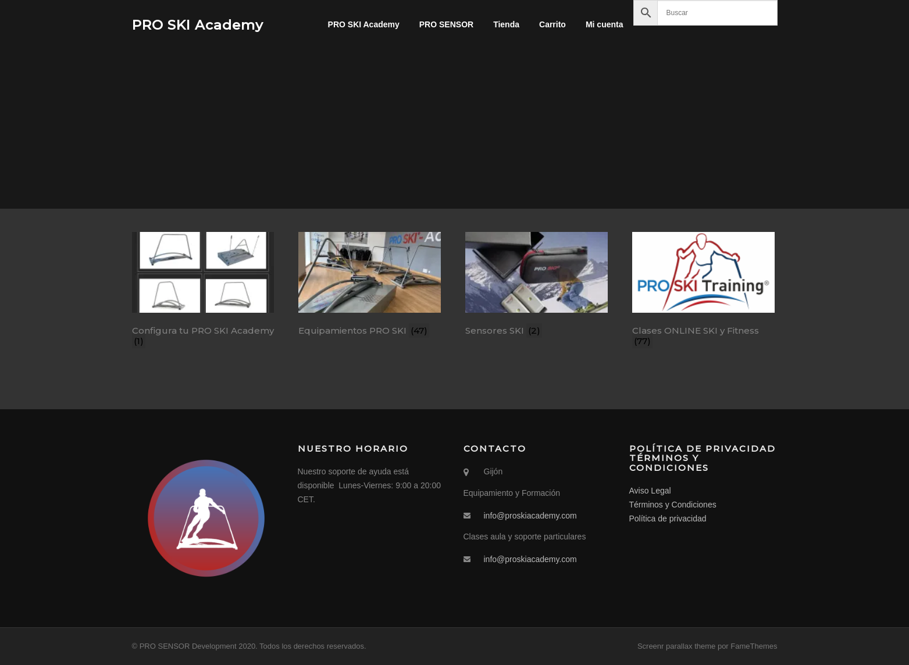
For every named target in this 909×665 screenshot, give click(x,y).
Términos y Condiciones (672, 504)
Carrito (552, 24)
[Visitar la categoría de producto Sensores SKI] (536, 286)
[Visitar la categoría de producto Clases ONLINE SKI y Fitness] (703, 291)
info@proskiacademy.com (530, 515)
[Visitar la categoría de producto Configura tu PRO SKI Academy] (203, 291)
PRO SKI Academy (197, 24)
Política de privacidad (668, 518)
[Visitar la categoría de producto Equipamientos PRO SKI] (369, 286)
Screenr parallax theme (676, 646)
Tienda (506, 24)
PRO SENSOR (446, 24)
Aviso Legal (650, 490)
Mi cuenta (604, 24)
